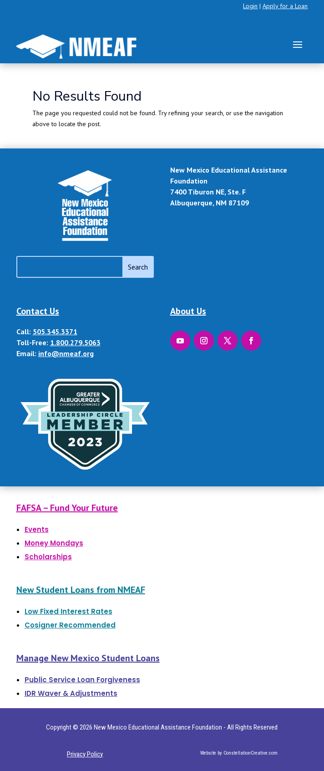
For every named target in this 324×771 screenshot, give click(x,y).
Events (37, 529)
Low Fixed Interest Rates (68, 611)
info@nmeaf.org (66, 353)
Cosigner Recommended (70, 625)
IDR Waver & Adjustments (71, 693)
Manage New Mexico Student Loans (88, 658)
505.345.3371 (55, 331)
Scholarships (48, 557)
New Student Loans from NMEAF (80, 590)
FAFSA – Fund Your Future (67, 508)
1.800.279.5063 (75, 342)
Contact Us (37, 311)
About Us (188, 311)
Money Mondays (54, 543)
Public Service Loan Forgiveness (82, 679)
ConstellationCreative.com (250, 753)
